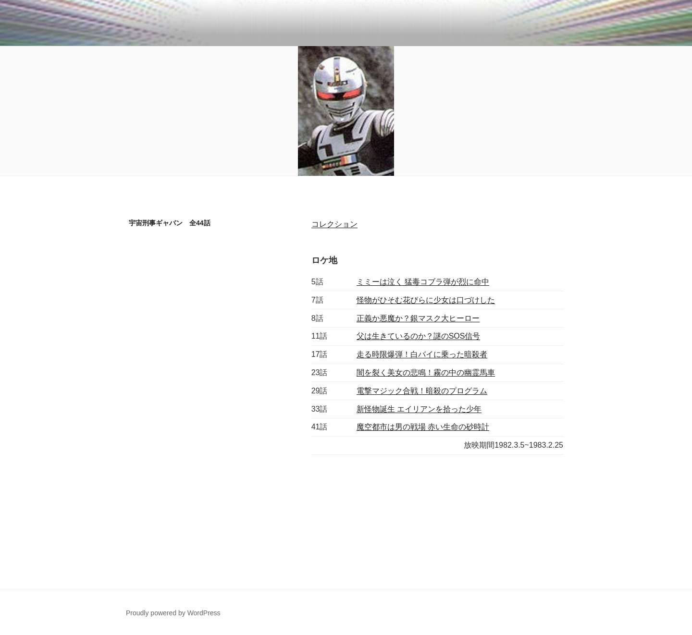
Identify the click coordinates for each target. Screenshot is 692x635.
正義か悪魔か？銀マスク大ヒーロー (418, 318)
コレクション (334, 224)
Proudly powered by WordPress (173, 613)
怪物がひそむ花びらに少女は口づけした (426, 300)
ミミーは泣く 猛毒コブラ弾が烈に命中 (423, 282)
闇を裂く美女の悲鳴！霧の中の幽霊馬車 (426, 372)
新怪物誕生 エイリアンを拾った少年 (419, 409)
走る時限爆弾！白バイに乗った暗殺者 (422, 354)
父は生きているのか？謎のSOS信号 (419, 336)
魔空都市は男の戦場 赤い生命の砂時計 (423, 427)
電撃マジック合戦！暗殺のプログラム (422, 391)
